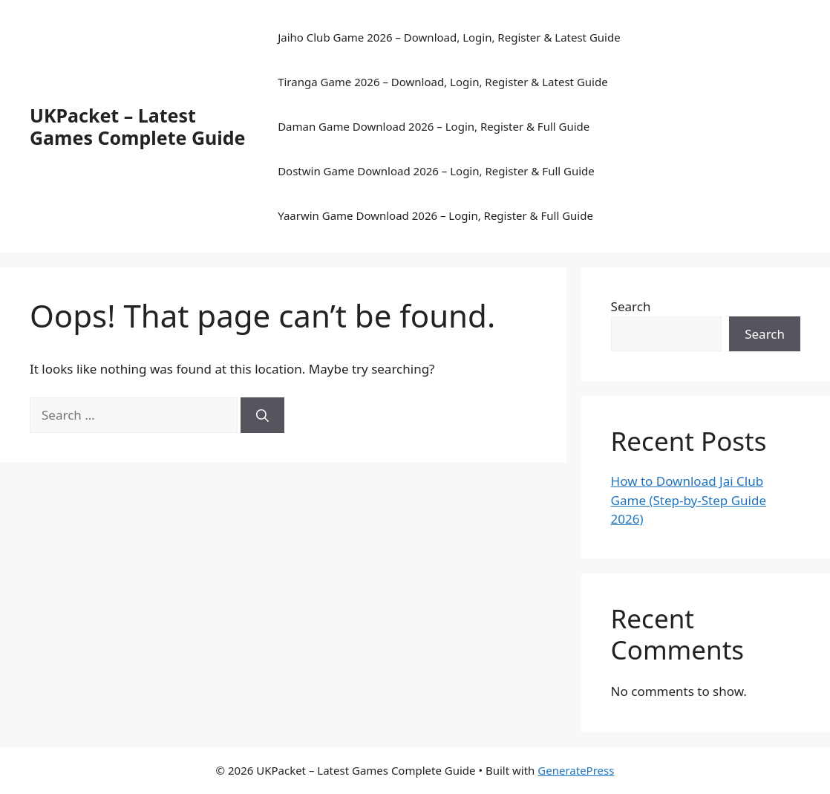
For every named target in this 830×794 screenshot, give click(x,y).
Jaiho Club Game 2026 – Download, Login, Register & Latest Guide (449, 37)
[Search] (262, 415)
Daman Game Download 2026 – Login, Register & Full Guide (433, 126)
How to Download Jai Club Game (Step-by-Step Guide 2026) (688, 499)
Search (631, 306)
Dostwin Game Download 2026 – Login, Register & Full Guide (436, 170)
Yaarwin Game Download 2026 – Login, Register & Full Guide (435, 215)
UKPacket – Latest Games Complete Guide (137, 126)
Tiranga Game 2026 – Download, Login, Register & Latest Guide (443, 81)
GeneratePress (575, 770)
